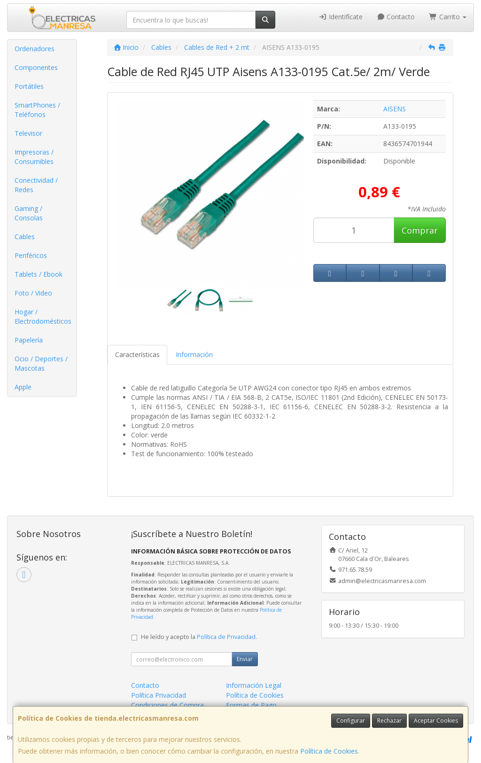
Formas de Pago (251, 705)
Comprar (420, 230)
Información (194, 354)
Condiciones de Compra (167, 705)
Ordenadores (34, 48)
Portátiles (29, 86)
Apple (23, 386)
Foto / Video (33, 292)
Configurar (350, 720)
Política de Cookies (329, 751)
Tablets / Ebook (38, 274)
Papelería (29, 339)
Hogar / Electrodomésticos (43, 316)
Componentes (36, 67)
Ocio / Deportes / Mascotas (41, 363)
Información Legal (253, 685)
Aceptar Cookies (436, 720)
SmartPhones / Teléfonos (37, 110)
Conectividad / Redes (36, 185)
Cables (25, 236)
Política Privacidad (158, 695)
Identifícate (340, 16)
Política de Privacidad (226, 637)
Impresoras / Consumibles (34, 157)
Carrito (447, 16)
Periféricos (31, 255)
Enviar (245, 659)
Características (137, 354)
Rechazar (389, 720)
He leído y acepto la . (199, 637)
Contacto (396, 16)
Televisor (28, 133)
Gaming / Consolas (29, 213)
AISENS (394, 108)
